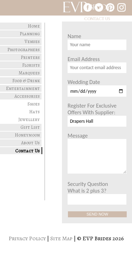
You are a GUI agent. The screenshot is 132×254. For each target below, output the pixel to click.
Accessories (27, 96)
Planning (30, 34)
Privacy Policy (27, 238)
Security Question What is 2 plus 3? (97, 193)
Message (97, 153)
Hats (34, 112)
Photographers (23, 50)
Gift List (30, 127)
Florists (31, 65)
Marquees (29, 73)
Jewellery (29, 119)
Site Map (61, 238)
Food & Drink (26, 81)
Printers (30, 57)
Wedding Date (97, 88)
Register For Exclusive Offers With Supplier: (97, 114)
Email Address (97, 64)
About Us (30, 143)
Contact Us (27, 151)
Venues (32, 41)
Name (97, 41)
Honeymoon (27, 135)
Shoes (33, 104)
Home (34, 26)
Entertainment (23, 88)
